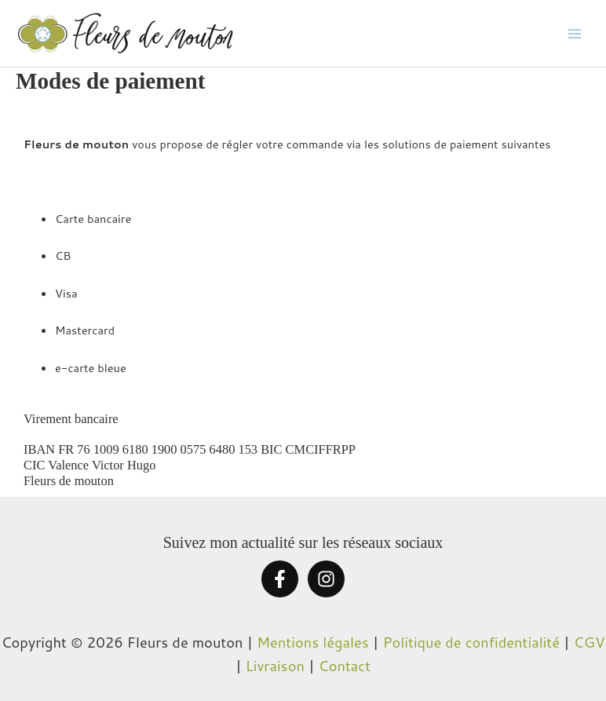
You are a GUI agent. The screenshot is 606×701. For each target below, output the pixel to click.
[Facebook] (279, 578)
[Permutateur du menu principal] (574, 33)
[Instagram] (326, 578)
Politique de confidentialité (471, 642)
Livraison (275, 665)
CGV (589, 642)
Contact (345, 665)
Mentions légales (313, 642)
